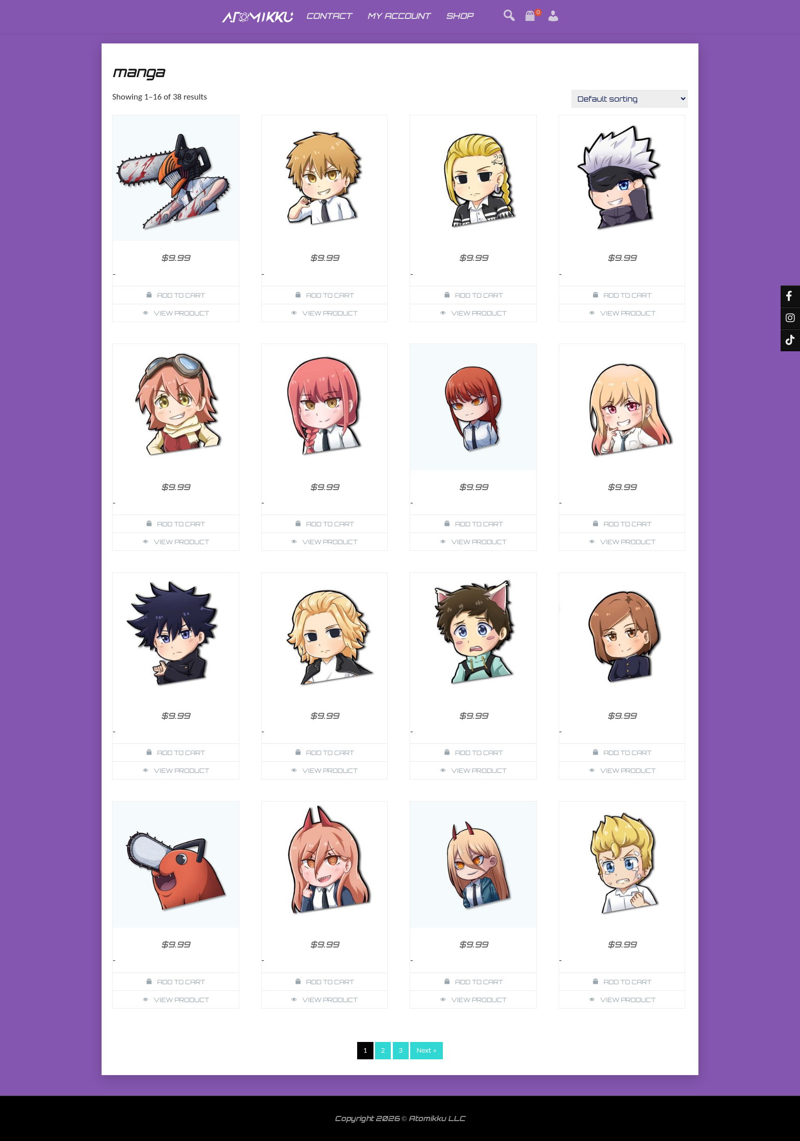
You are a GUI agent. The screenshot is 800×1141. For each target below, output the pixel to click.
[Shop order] (629, 99)
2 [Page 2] (383, 1050)
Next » (426, 1050)
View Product (181, 313)
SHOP (459, 16)
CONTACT (329, 16)
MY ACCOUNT (398, 16)
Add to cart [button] (181, 295)
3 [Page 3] (401, 1050)
